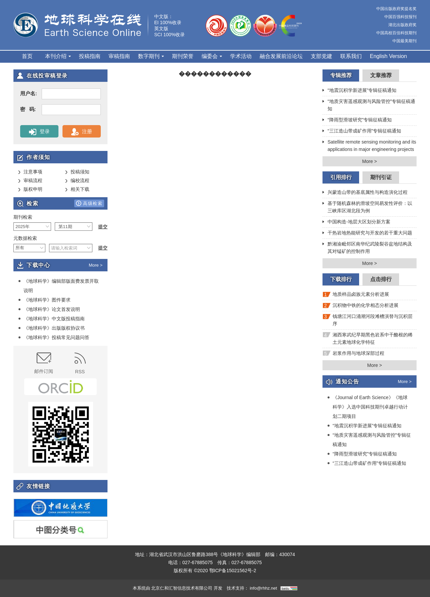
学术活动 (241, 56)
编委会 (212, 56)
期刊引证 (381, 177)
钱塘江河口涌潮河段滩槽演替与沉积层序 (367, 320)
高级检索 (89, 203)
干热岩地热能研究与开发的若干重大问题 (367, 233)
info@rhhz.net (263, 588)
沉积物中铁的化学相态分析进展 (360, 307)
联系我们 (351, 56)
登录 (39, 131)
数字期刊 (151, 56)
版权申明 (30, 189)
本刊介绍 (58, 56)
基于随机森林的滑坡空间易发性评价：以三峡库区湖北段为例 (367, 207)
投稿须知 (77, 172)
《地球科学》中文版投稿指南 (51, 319)
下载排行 (341, 279)
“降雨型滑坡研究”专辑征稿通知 (357, 120)
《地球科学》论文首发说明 (49, 309)
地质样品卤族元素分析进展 (355, 295)
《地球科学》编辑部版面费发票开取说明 (58, 285)
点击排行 (381, 279)
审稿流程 (30, 181)
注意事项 (30, 172)
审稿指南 (119, 56)
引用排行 (341, 177)
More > (95, 265)
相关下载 (77, 189)
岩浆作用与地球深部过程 (353, 354)
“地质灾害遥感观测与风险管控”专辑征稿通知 (368, 105)
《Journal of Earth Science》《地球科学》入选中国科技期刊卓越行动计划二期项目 (367, 406)
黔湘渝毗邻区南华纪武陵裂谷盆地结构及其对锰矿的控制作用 (367, 247)
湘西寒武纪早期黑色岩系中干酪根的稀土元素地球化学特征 (367, 338)
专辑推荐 (341, 75)
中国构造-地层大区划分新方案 (356, 222)
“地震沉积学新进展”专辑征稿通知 (359, 91)
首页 (27, 56)
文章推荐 (381, 75)
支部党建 (321, 56)
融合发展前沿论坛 (281, 56)
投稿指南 (89, 56)
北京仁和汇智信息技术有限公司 (181, 588)
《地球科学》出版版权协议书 (51, 328)
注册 (81, 131)
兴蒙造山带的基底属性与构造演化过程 (364, 192)
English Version (388, 56)
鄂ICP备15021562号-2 (232, 570)
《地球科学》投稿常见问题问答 (53, 337)
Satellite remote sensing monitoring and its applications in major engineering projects (369, 145)
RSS (80, 363)
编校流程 (77, 181)
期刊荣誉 (183, 56)
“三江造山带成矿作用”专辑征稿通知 (361, 131)
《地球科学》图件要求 (44, 300)
